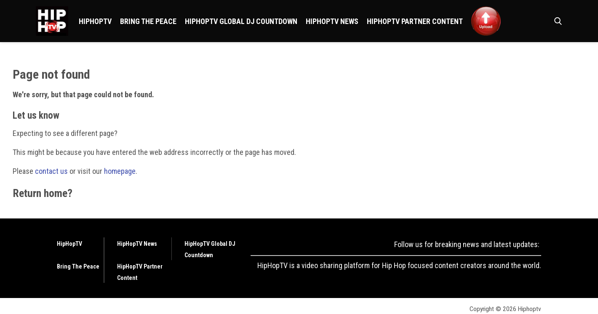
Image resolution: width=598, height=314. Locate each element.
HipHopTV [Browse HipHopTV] (95, 21)
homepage (120, 171)
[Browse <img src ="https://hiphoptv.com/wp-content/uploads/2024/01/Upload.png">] (486, 21)
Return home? (42, 193)
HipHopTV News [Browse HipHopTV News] (332, 21)
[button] (556, 21)
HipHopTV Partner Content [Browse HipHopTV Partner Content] (415, 21)
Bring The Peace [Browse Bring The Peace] (148, 21)
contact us (51, 171)
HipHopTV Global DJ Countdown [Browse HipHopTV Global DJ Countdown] (241, 21)
